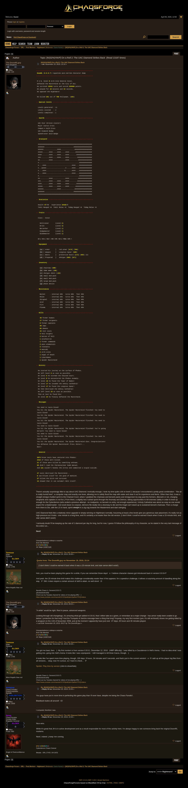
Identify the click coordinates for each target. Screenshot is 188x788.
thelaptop (10, 687)
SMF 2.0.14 (83, 780)
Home (7, 44)
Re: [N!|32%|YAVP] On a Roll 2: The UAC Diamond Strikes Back (64, 552)
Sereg (8, 715)
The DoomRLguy (13, 63)
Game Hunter (58, 47)
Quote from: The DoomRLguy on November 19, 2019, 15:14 (63, 560)
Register (45, 44)
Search (21, 44)
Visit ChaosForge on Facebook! (25, 37)
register (21, 22)
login (14, 22)
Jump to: (152, 772)
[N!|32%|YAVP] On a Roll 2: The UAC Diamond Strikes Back (62, 62)
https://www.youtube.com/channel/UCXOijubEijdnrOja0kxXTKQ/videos (61, 597)
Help (14, 44)
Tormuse (10, 553)
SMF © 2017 (92, 780)
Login (36, 44)
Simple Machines (103, 780)
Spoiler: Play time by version (48, 666)
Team (29, 44)
